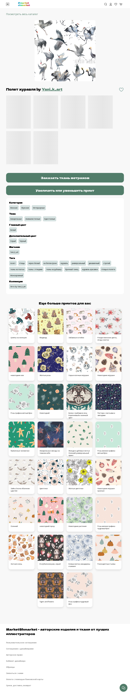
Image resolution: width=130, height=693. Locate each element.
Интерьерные (39, 208)
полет (12, 263)
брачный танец (71, 269)
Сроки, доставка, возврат (18, 685)
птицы (22, 263)
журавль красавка (90, 269)
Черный (23, 241)
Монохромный (16, 275)
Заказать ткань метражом (65, 177)
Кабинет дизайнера (15, 661)
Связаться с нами (14, 673)
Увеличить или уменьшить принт (65, 190)
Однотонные (49, 219)
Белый (13, 230)
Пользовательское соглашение (21, 642)
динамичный (94, 263)
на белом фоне (50, 263)
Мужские (25, 208)
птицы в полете (108, 269)
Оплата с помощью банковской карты (24, 679)
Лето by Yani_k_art (18, 286)
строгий (106, 263)
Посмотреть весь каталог (22, 14)
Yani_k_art (52, 89)
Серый (13, 241)
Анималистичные (33, 219)
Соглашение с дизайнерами (20, 649)
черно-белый (34, 263)
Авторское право (14, 655)
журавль (64, 263)
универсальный (78, 263)
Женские (14, 208)
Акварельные (16, 219)
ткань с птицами (35, 269)
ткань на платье (17, 269)
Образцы (10, 667)
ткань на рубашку (53, 269)
